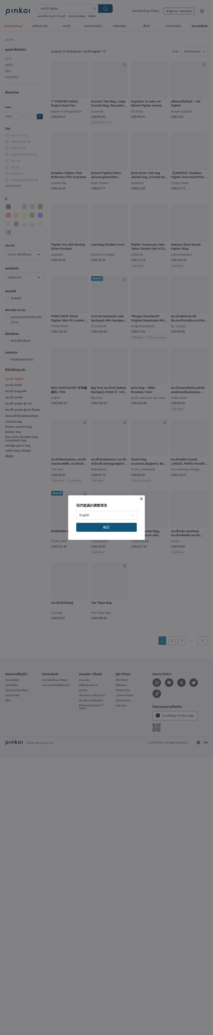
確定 (106, 527)
